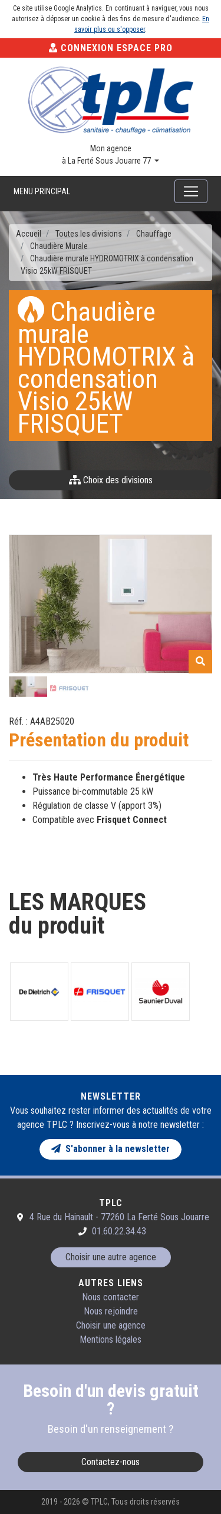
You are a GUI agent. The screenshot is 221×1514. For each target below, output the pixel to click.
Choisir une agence (111, 1325)
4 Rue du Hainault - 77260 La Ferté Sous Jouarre (119, 1217)
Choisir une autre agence (110, 1257)
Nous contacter (110, 1297)
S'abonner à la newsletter (110, 1148)
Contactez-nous (110, 1461)
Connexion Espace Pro (111, 48)
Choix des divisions (111, 480)
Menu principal (42, 191)
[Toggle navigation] (190, 191)
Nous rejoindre (111, 1311)
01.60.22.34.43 (119, 1231)
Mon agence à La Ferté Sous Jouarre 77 (107, 154)
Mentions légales (110, 1339)
